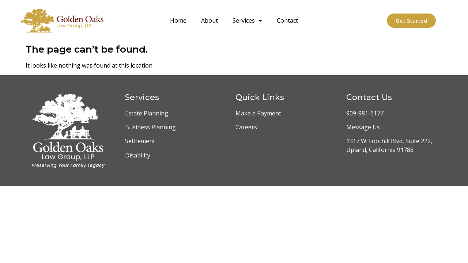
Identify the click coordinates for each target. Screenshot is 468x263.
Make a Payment (258, 113)
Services (247, 20)
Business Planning (150, 127)
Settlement (140, 141)
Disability (137, 155)
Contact (287, 20)
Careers (246, 127)
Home (178, 20)
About (209, 20)
